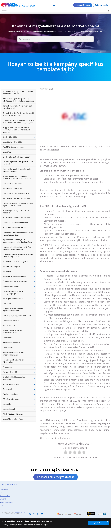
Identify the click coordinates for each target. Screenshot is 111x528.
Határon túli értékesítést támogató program (13, 292)
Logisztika (7, 404)
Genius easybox (5, 496)
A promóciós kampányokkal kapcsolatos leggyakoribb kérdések (17, 241)
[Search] (108, 10)
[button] (54, 5)
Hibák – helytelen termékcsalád (15, 222)
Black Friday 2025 (10, 137)
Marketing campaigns (6, 502)
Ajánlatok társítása (10, 394)
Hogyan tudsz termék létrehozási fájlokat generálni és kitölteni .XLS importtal (16, 129)
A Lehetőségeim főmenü (13, 414)
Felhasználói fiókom (11, 320)
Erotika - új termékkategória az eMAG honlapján (18, 163)
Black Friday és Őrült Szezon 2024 (16, 157)
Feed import (8, 347)
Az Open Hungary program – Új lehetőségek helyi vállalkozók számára (18, 100)
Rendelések (7, 389)
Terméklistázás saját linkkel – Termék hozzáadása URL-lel (18, 92)
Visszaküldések (9, 409)
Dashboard (7, 303)
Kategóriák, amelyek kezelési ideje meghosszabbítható (17, 170)
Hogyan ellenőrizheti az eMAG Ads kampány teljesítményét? (17, 248)
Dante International (20, 512)
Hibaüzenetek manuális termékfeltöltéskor (12, 331)
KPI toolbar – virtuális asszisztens (16, 198)
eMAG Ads (7, 152)
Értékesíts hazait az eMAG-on (15, 281)
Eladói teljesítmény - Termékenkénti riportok (17, 211)
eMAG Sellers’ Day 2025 (12, 142)
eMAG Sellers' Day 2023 (12, 188)
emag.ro (61, 514)
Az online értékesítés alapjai (14, 276)
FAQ (1, 505)
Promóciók (7, 367)
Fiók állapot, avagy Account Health (17, 315)
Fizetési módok (9, 325)
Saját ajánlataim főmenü (13, 298)
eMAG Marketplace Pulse (13, 419)
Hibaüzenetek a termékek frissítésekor (13, 361)
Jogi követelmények (11, 384)
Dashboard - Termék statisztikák (16, 193)
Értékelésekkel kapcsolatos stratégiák (14, 378)
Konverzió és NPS (10, 372)
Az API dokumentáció (11, 343)
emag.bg (70, 514)
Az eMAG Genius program (13, 147)
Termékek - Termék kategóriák (15, 261)
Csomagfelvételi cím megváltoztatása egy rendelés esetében (18, 204)
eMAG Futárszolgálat (11, 266)
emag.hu (78, 514)
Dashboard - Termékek (12, 183)
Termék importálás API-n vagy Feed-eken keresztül (17, 107)
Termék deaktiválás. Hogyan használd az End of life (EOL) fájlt (18, 114)
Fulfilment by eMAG (11, 286)
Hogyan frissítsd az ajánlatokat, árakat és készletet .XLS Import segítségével (18, 121)
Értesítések (7, 338)
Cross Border (4, 490)
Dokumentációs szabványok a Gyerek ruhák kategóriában (18, 233)
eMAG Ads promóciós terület (14, 227)
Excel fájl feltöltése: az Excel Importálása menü (14, 353)
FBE (1, 493)
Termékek (7, 271)
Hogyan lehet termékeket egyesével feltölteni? (13, 309)
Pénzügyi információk (11, 399)
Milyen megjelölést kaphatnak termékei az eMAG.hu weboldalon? (17, 177)
